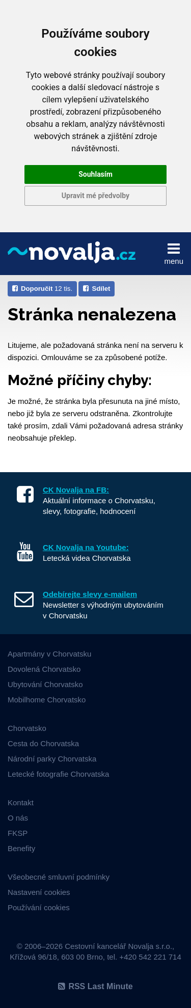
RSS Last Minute (95, 986)
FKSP (18, 833)
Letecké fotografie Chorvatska (58, 774)
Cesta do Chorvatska (43, 743)
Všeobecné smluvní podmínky (59, 877)
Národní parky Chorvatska (52, 758)
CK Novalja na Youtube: (86, 547)
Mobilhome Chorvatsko (47, 699)
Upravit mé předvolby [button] (95, 196)
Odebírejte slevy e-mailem (90, 594)
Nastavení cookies (39, 892)
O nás (18, 817)
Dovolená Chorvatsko (44, 669)
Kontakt (21, 802)
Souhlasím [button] (95, 174)
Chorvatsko (27, 728)
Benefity (21, 848)
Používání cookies (39, 907)
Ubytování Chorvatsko (45, 684)
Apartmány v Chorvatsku (49, 653)
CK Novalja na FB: (76, 489)
